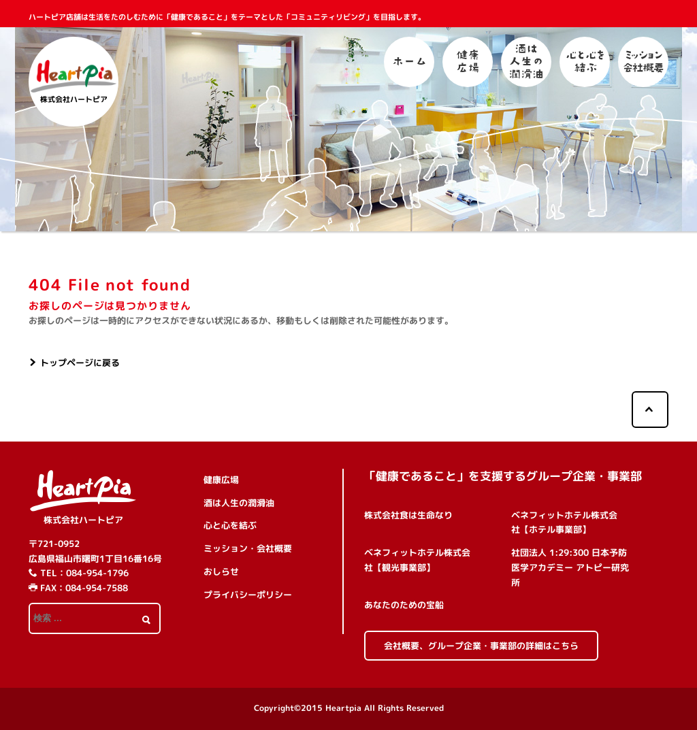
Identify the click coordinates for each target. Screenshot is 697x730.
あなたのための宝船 (404, 605)
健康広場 (467, 62)
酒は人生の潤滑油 (526, 62)
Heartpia (343, 708)
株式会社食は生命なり (408, 515)
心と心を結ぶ (585, 62)
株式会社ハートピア (83, 520)
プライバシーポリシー (248, 594)
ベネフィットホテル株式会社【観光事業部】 (417, 560)
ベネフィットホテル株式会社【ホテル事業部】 (564, 522)
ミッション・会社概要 (643, 62)
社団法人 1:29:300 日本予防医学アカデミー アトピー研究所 (570, 567)
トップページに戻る (80, 362)
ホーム (409, 62)
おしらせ (221, 571)
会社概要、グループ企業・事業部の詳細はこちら (481, 646)
